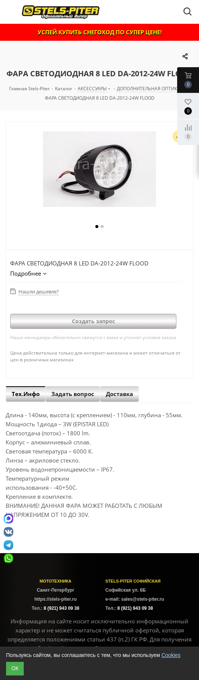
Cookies (171, 655)
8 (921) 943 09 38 (62, 608)
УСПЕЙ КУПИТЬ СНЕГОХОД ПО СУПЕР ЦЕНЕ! (100, 32)
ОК (14, 668)
